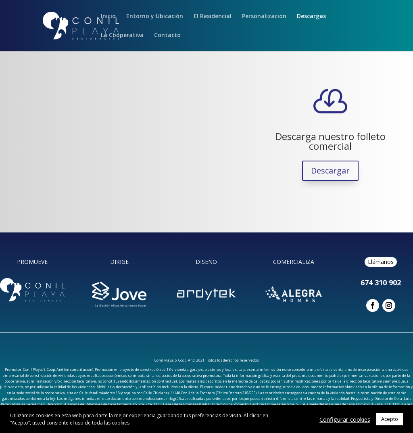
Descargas (311, 16)
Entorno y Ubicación (154, 16)
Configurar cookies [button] (344, 419)
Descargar (330, 170)
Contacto (167, 35)
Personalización (264, 16)
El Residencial (213, 16)
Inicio (108, 16)
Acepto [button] (389, 419)
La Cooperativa (122, 35)
